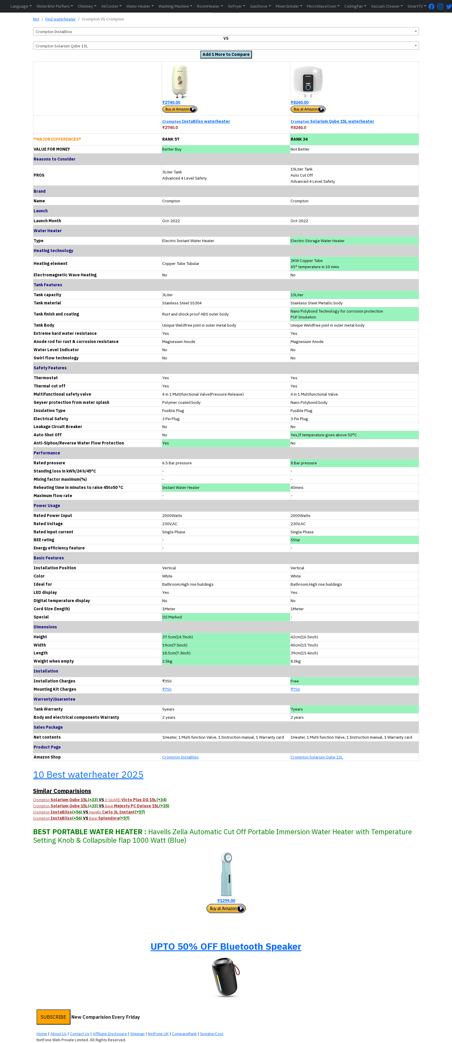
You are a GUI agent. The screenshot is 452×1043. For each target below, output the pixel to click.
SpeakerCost (211, 1033)
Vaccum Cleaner (385, 6)
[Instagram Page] (441, 6)
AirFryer (235, 6)
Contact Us (79, 1033)
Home (42, 1033)
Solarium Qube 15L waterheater (332, 121)
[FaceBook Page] (433, 6)
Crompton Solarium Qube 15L (317, 757)
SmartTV (415, 6)
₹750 (167, 689)
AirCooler (109, 6)
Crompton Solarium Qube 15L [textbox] (62, 46)
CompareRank (184, 1033)
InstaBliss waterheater (196, 121)
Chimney (85, 6)
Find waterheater (60, 19)
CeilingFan (353, 6)
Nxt (36, 19)
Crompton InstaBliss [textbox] (54, 31)
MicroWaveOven (321, 6)
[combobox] (226, 31)
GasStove (259, 6)
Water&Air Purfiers (53, 6)
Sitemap (137, 1033)
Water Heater (138, 6)
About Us (58, 1033)
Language (19, 6)
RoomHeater (208, 6)
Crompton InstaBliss (180, 757)
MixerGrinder (287, 6)
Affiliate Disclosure (110, 1033)
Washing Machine (173, 6)
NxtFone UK (158, 1033)
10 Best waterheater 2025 (88, 774)
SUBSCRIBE (53, 1017)
